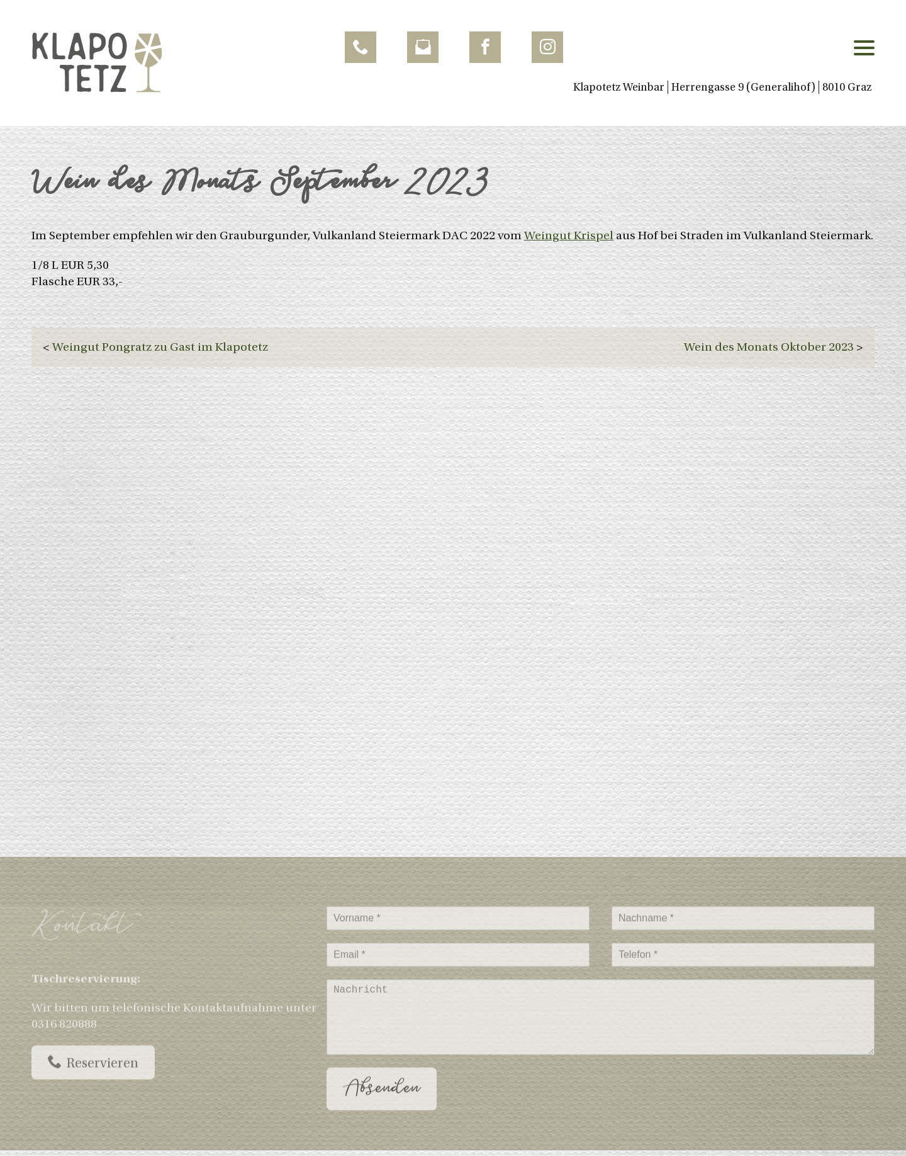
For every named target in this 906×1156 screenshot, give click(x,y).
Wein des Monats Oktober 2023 (769, 347)
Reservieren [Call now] (93, 1071)
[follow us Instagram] (547, 47)
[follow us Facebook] (485, 47)
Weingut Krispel (568, 235)
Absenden (381, 1098)
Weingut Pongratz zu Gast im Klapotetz (160, 347)
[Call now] (360, 47)
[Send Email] (423, 47)
